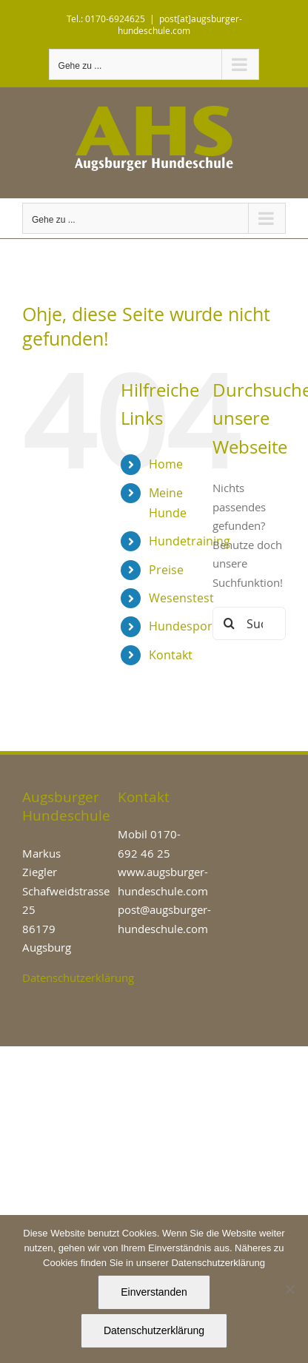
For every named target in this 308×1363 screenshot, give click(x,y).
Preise (166, 570)
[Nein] (289, 1289)
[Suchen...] (249, 623)
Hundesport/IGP (195, 626)
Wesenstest (181, 598)
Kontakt (170, 655)
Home (166, 464)
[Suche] (229, 623)
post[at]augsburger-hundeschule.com (180, 24)
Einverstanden (154, 1292)
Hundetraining (189, 541)
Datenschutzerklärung (78, 977)
